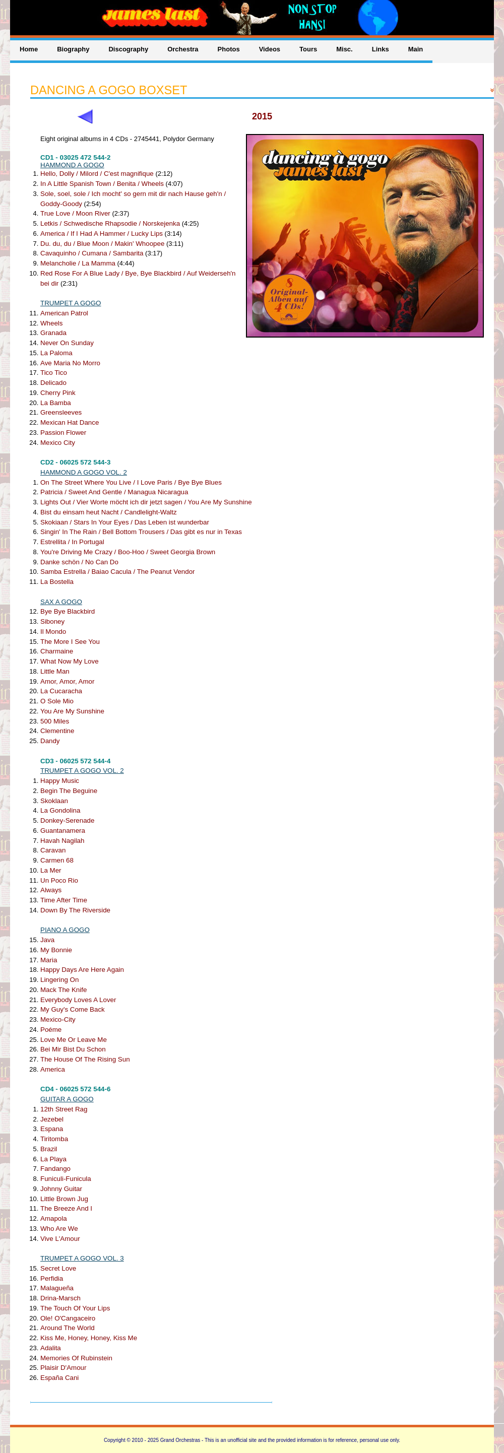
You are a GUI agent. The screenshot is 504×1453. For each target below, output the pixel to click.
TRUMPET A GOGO (70, 303)
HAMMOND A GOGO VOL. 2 (83, 472)
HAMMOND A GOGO (72, 165)
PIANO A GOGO (65, 930)
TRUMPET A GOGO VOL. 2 (82, 770)
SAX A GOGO (61, 602)
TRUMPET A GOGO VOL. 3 (82, 1258)
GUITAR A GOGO (67, 1099)
